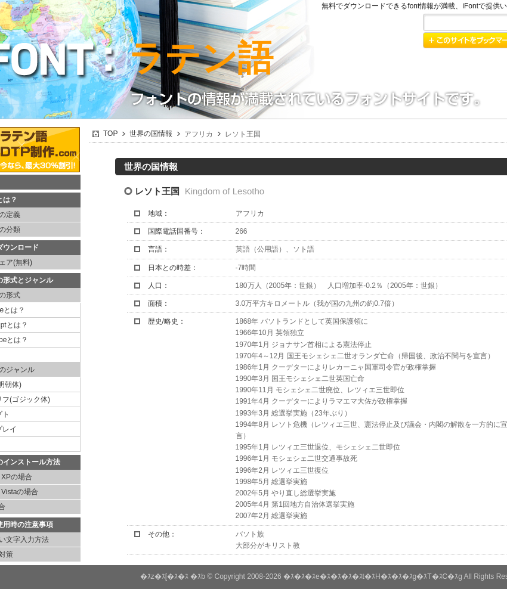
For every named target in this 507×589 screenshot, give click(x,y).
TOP (110, 133)
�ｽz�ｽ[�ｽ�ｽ (164, 576)
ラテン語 (200, 58)
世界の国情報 (150, 133)
